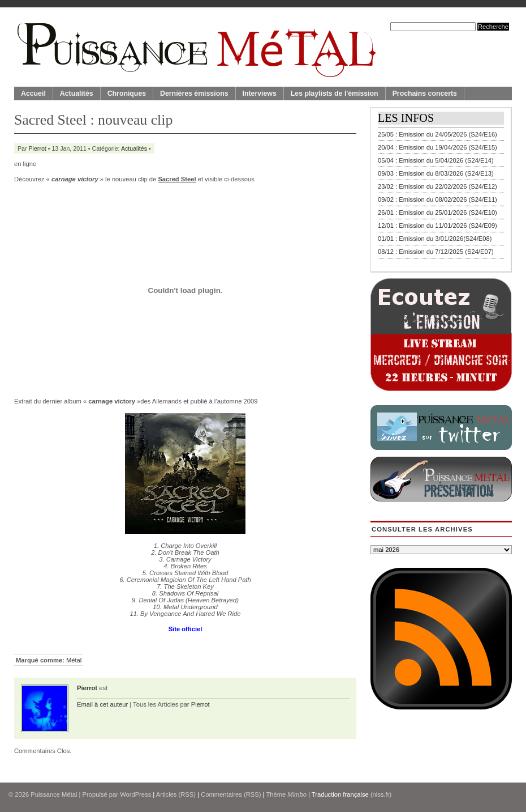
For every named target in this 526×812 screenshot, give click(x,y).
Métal (73, 660)
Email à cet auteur (102, 704)
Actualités (76, 93)
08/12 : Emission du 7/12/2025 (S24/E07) (436, 251)
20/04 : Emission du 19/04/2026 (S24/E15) (437, 147)
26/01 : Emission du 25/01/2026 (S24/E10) (437, 212)
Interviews (260, 93)
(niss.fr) (380, 794)
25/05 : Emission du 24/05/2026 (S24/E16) (437, 134)
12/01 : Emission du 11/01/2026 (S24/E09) (437, 225)
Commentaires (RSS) (231, 794)
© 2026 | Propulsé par (64, 794)
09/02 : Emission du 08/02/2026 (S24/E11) (437, 199)
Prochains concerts (425, 93)
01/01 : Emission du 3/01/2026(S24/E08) (435, 238)
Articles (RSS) (176, 794)
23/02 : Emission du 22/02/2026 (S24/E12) (437, 186)
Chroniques (126, 93)
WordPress (135, 794)
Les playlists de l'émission (334, 93)
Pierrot (37, 148)
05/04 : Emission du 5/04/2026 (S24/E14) (436, 160)
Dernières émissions (194, 93)
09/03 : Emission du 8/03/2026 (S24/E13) (436, 173)
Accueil (33, 93)
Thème (286, 794)
